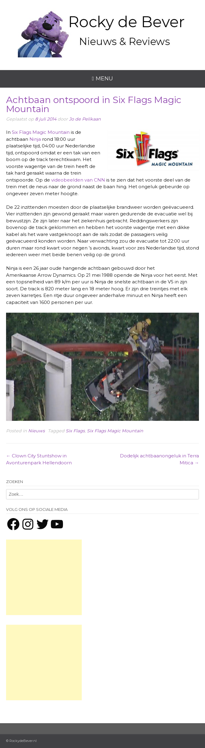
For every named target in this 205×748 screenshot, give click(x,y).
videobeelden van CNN (78, 180)
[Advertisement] (44, 577)
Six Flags (75, 431)
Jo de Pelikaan (85, 119)
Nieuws (36, 431)
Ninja (35, 139)
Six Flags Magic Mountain (41, 132)
